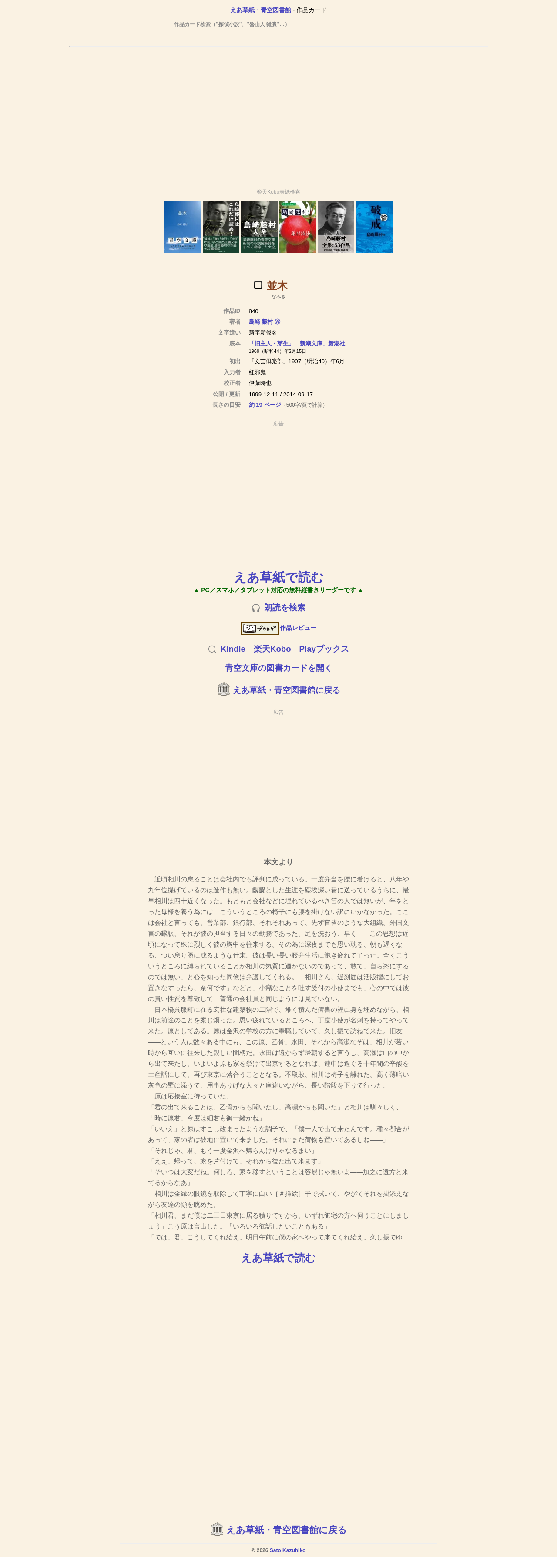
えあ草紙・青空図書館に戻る (286, 690)
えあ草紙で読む (279, 577)
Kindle (233, 648)
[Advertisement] (278, 113)
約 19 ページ (265, 405)
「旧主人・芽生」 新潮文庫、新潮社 (297, 343)
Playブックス (324, 648)
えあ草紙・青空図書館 (260, 10)
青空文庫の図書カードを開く (278, 668)
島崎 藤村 (261, 321)
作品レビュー (279, 627)
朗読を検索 (284, 607)
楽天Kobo (272, 648)
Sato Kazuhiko (288, 1550)
